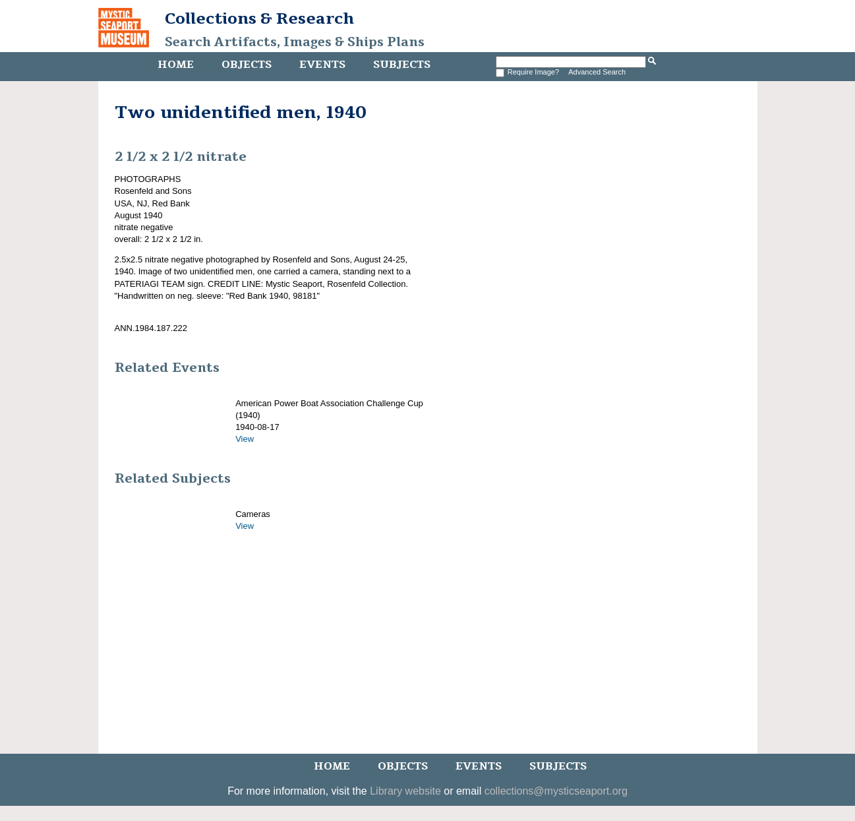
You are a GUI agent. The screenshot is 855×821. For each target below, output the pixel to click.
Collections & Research (259, 18)
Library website (405, 791)
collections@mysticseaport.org (556, 791)
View (244, 439)
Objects (246, 64)
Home (176, 64)
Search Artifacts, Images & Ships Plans (295, 42)
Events (322, 64)
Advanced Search (597, 72)
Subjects (401, 64)
